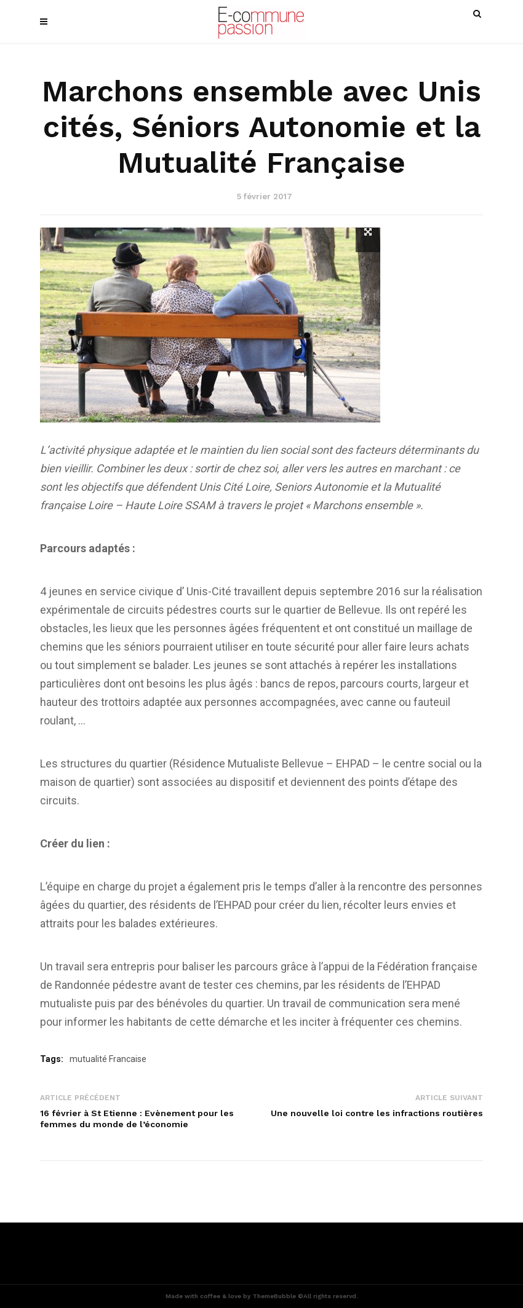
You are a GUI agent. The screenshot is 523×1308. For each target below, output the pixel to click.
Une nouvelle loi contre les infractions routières (377, 1113)
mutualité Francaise (108, 1059)
